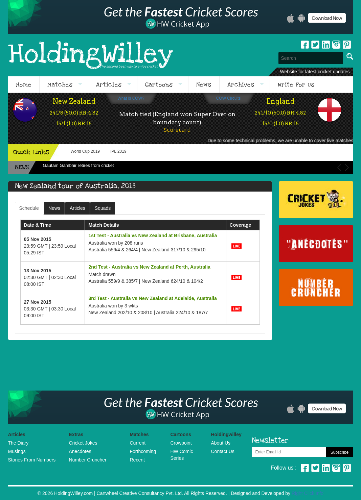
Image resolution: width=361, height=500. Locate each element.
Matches (60, 85)
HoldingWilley (90, 54)
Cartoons (159, 85)
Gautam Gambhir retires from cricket (78, 165)
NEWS (22, 168)
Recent (137, 459)
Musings (17, 451)
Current (138, 443)
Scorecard (177, 130)
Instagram (336, 45)
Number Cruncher (88, 459)
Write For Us (296, 85)
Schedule (29, 208)
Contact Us (222, 451)
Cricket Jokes (83, 443)
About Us (221, 443)
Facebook (305, 45)
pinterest (347, 45)
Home (23, 85)
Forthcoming (143, 451)
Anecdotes (80, 451)
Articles (109, 85)
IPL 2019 (118, 151)
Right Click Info (307, 493)
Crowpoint (181, 443)
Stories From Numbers (32, 459)
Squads (103, 208)
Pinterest (347, 468)
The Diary (18, 443)
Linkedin (326, 45)
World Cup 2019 (85, 151)
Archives (240, 85)
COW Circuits (228, 98)
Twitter (315, 45)
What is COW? (130, 98)
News (203, 85)
